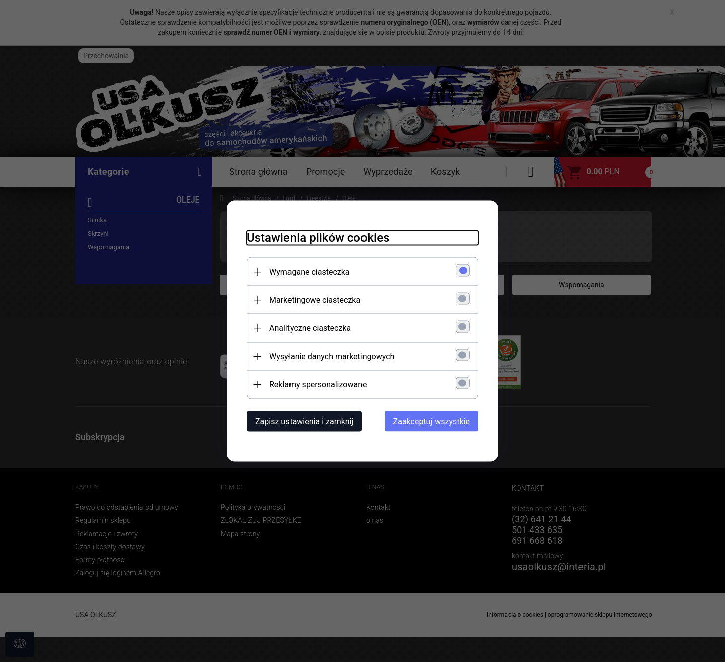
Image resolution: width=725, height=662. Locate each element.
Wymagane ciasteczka (309, 272)
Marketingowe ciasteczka (314, 300)
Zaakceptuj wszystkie (431, 421)
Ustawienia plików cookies (318, 238)
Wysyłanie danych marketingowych (331, 356)
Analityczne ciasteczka (310, 328)
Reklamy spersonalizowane (318, 384)
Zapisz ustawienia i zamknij (304, 421)
